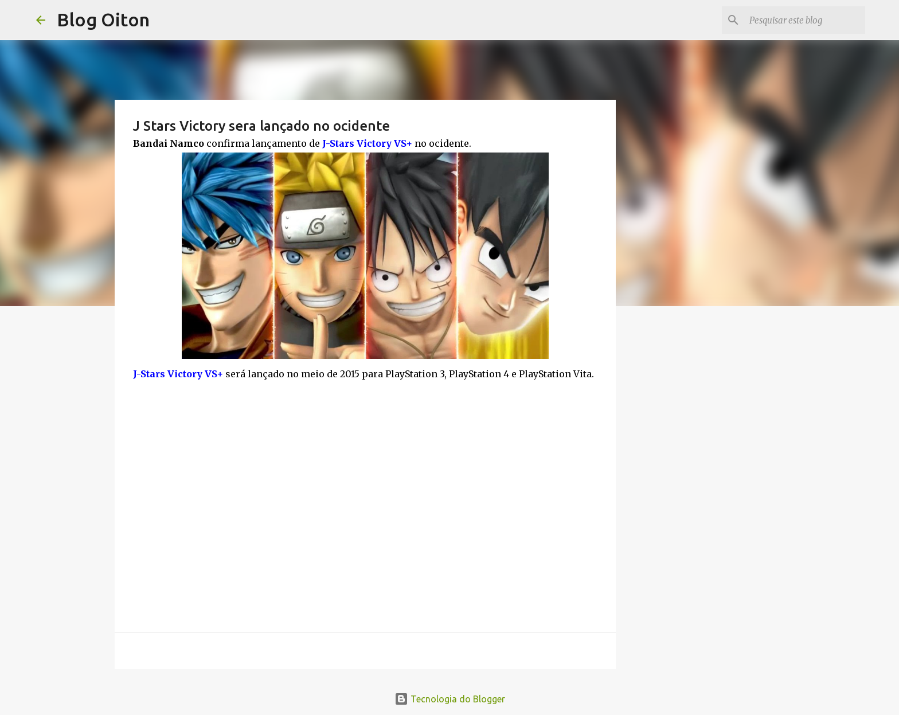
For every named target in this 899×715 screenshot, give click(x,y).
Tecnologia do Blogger (449, 699)
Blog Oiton (103, 19)
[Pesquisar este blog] (805, 20)
